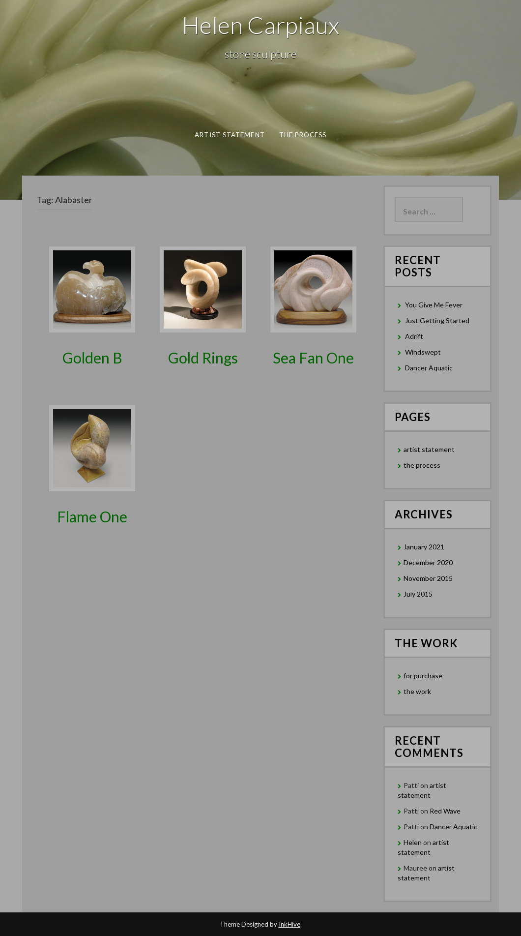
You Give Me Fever (434, 305)
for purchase (423, 675)
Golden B (92, 357)
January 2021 (424, 547)
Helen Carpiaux (260, 25)
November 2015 (428, 578)
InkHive (289, 924)
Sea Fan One (313, 357)
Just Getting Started (437, 320)
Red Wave (445, 811)
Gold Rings (203, 357)
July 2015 (418, 594)
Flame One (92, 516)
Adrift (414, 336)
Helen (413, 842)
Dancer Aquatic (429, 367)
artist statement (229, 135)
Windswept (423, 352)
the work (417, 691)
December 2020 (428, 562)
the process (302, 135)
